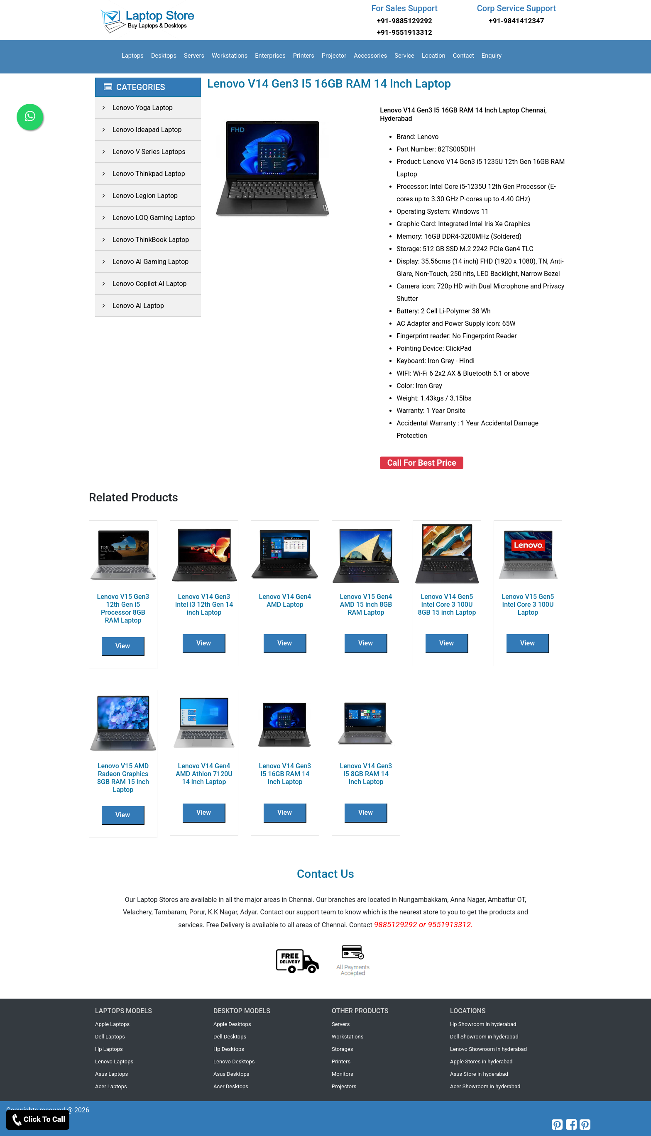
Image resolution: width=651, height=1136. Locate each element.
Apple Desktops (232, 1024)
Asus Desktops (231, 1074)
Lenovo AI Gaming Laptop (141, 262)
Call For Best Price (421, 463)
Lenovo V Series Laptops (140, 152)
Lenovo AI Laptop (129, 306)
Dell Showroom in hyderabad (484, 1036)
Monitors (342, 1074)
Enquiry (492, 55)
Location (433, 55)
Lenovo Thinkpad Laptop (140, 174)
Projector (334, 55)
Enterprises (270, 55)
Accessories (370, 55)
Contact (463, 55)
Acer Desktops (230, 1086)
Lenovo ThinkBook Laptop (142, 240)
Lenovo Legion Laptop (136, 196)
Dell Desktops (229, 1036)
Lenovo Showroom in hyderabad (488, 1049)
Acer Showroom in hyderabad (485, 1086)
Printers (303, 55)
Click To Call (37, 1119)
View (122, 646)
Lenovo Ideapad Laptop (138, 130)
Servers (194, 55)
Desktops (163, 55)
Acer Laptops (111, 1086)
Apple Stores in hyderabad (481, 1061)
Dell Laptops (110, 1036)
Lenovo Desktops (234, 1061)
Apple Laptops (112, 1024)
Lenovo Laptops (114, 1061)
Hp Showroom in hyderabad (483, 1024)
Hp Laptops (109, 1049)
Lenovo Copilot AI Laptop (141, 284)
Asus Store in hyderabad (479, 1074)
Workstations (229, 55)
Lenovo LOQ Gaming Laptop (145, 218)
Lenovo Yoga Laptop (134, 108)
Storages (342, 1049)
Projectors (344, 1086)
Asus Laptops (111, 1074)
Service (404, 55)
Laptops (133, 55)
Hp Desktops (228, 1049)
